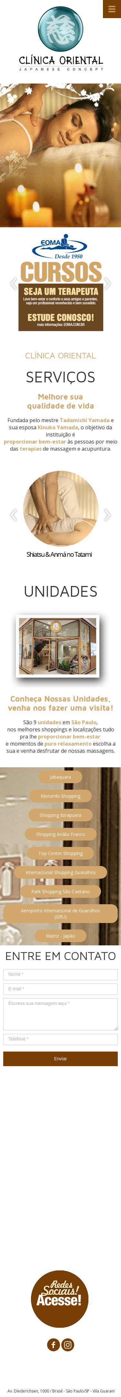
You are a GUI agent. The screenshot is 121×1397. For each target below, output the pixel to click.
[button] (60, 777)
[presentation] (13, 284)
